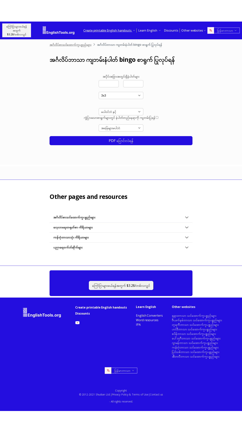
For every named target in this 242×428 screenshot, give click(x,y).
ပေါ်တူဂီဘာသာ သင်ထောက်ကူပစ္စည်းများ (196, 338)
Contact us (156, 394)
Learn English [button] (148, 30)
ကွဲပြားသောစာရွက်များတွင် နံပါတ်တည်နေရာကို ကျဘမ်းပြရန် (119, 118)
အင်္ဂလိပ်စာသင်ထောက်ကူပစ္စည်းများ (70, 45)
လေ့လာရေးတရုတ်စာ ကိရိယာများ (73, 227)
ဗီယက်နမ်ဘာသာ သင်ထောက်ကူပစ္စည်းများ (197, 320)
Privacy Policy (120, 394)
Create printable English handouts (101, 307)
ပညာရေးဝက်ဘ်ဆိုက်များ (67, 247)
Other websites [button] (192, 30)
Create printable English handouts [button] (107, 30)
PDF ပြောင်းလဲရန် (121, 140)
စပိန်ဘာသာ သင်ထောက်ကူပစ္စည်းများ (194, 334)
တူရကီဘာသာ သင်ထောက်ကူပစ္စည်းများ (195, 325)
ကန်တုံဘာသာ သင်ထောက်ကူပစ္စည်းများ (195, 347)
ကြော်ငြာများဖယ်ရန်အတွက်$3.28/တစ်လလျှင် (16, 30)
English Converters (149, 315)
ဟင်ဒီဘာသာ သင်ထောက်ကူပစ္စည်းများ (194, 329)
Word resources (147, 320)
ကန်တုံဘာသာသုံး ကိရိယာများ (71, 237)
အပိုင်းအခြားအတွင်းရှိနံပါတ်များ (121, 76)
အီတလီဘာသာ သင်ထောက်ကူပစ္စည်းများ (195, 356)
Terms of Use (140, 394)
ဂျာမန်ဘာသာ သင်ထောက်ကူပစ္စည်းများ (195, 343)
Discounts (171, 30)
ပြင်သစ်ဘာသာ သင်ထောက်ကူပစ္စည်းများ (196, 352)
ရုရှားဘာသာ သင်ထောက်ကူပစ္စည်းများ (194, 315)
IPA (138, 325)
